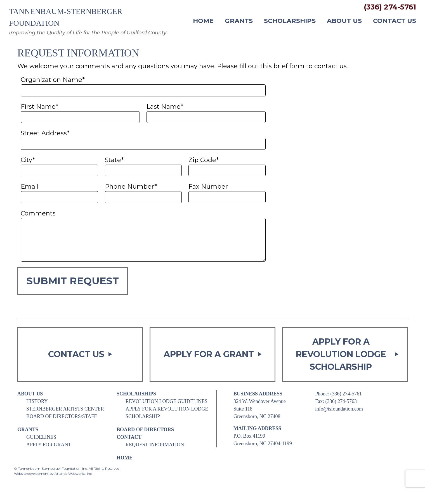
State (114, 160)
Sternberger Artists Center (65, 409)
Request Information (155, 444)
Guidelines (41, 437)
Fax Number (208, 186)
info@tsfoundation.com (339, 409)
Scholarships (290, 21)
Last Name (165, 106)
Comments (38, 213)
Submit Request (73, 281)
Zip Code (203, 160)
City (28, 160)
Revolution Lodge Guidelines (166, 401)
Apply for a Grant (213, 354)
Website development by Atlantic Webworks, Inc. (53, 473)
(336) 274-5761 (390, 7)
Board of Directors (145, 429)
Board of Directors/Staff (61, 416)
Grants (239, 21)
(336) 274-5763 (341, 401)
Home (203, 21)
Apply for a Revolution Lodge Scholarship (347, 354)
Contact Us (394, 21)
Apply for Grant (48, 444)
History (37, 401)
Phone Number (131, 186)
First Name (39, 106)
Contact (129, 437)
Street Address (45, 133)
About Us (344, 21)
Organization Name (53, 80)
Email (30, 186)
